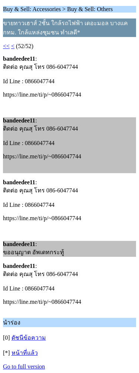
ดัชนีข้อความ (28, 338)
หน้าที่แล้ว (24, 353)
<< (6, 46)
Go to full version (24, 366)
